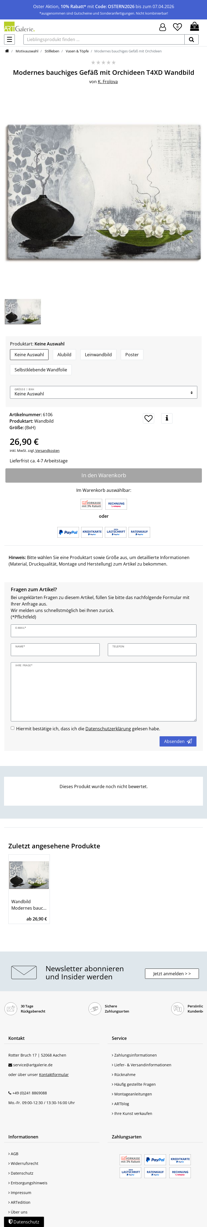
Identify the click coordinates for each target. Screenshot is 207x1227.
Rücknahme (124, 1074)
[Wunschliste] (177, 26)
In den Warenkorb (103, 475)
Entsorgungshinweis (27, 1182)
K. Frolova (108, 82)
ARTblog (120, 1103)
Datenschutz (20, 1173)
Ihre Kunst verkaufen (132, 1113)
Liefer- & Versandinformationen (141, 1064)
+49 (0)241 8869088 (29, 1092)
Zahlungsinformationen (134, 1055)
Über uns (17, 1212)
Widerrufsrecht (23, 1163)
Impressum (19, 1192)
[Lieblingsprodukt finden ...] (104, 39)
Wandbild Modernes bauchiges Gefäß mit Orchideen (29, 905)
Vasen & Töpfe (77, 51)
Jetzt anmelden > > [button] (172, 974)
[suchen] (191, 39)
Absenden (178, 741)
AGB (13, 1153)
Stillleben (51, 51)
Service (119, 1038)
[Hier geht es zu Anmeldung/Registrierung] (162, 27)
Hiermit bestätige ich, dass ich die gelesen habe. (88, 729)
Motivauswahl (26, 51)
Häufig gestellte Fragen (134, 1084)
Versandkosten (47, 450)
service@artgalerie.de (33, 1064)
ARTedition (19, 1202)
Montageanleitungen (132, 1094)
